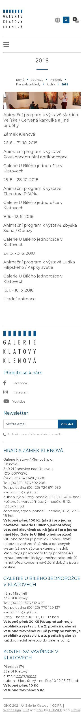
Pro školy (56, 80)
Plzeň (75, 710)
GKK (7, 705)
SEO (26, 710)
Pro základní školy (28, 84)
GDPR (57, 705)
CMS (40, 710)
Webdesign (12, 710)
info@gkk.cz (26, 492)
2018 (65, 84)
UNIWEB (55, 710)
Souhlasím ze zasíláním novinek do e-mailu (34, 434)
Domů (20, 80)
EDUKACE (37, 80)
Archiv (51, 84)
